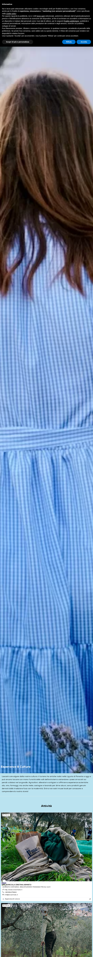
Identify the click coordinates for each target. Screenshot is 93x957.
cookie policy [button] (11, 14)
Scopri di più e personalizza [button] (17, 42)
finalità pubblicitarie (71, 21)
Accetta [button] (84, 42)
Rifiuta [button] (69, 42)
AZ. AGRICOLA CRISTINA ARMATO (17, 885)
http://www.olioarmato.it (12, 890)
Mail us (6, 815)
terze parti (41, 16)
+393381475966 (9, 892)
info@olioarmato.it (10, 895)
